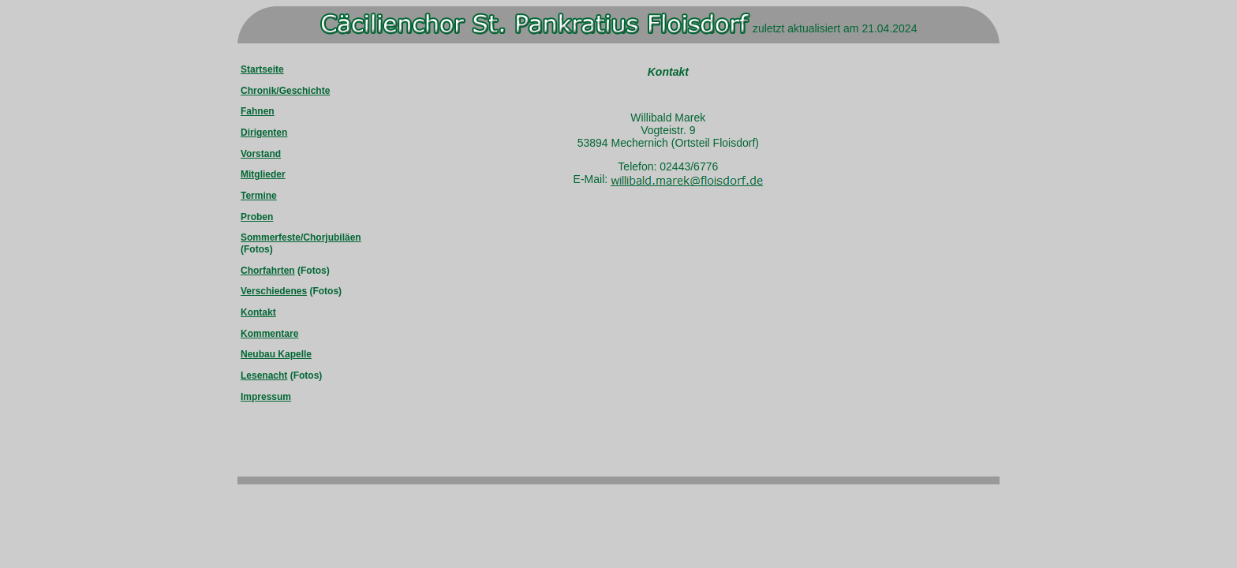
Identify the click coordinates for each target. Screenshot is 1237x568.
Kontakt (258, 312)
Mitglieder (263, 174)
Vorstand (261, 153)
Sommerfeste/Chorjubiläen (301, 237)
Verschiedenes (274, 291)
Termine (259, 195)
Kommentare (269, 333)
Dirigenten (264, 132)
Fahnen (258, 111)
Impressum (266, 396)
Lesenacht (264, 375)
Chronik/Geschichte (285, 90)
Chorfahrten (268, 270)
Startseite (262, 69)
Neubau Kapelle (276, 354)
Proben (257, 216)
